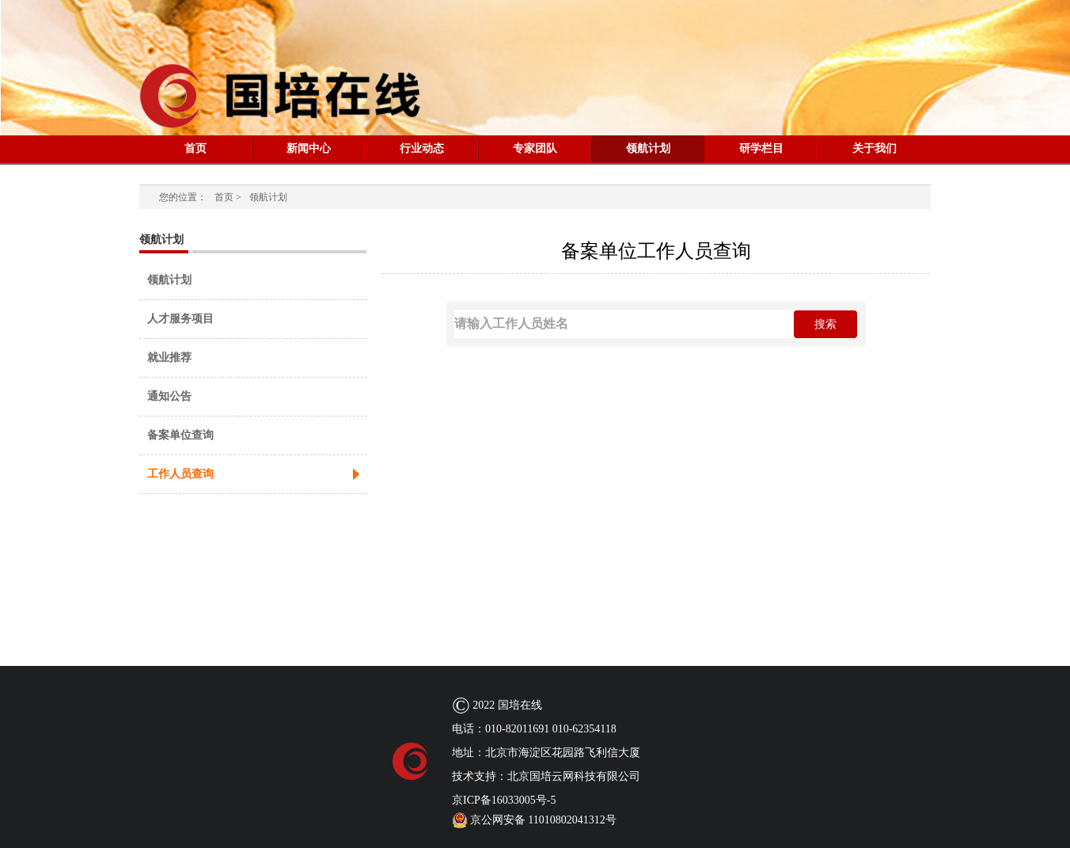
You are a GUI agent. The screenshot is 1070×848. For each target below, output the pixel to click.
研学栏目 (761, 148)
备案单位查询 (180, 435)
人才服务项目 (180, 319)
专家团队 (535, 148)
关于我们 (874, 148)
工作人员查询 (180, 474)
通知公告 (169, 396)
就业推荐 (169, 357)
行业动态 (422, 148)
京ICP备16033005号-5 (504, 800)
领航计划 (648, 148)
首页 (195, 148)
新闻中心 (308, 148)
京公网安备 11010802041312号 (534, 820)
